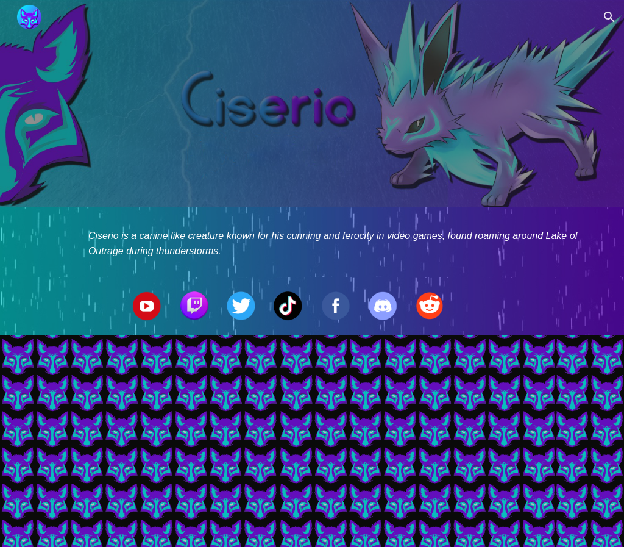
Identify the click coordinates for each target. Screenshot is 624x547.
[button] (609, 17)
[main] (335, 242)
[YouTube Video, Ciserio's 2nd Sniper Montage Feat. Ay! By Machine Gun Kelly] (312, 441)
